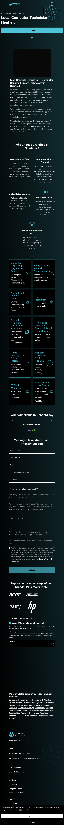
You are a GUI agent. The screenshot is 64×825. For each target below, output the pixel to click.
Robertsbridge (14, 713)
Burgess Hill (27, 710)
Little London (43, 716)
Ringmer (49, 708)
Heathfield (50, 703)
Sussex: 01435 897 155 (23, 618)
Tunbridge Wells (22, 716)
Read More (39, 401)
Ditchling (17, 710)
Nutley (20, 708)
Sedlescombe (40, 708)
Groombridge (34, 713)
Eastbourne (13, 700)
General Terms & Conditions (19, 740)
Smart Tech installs (16, 793)
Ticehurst (24, 713)
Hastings (35, 703)
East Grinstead (38, 710)
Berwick (40, 700)
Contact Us (32, 30)
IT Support (13, 785)
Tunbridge (44, 713)
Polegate (21, 700)
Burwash (19, 705)
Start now (14, 645)
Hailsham (27, 703)
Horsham (33, 716)
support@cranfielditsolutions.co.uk (28, 623)
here (20, 810)
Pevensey (19, 703)
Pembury (12, 716)
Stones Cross (31, 700)
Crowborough (28, 708)
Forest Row (48, 710)
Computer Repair (15, 789)
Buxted (39, 705)
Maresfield (13, 708)
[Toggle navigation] (52, 4)
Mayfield (32, 705)
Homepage (13, 803)
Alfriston (47, 700)
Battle (26, 705)
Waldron (12, 705)
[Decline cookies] (32, 822)
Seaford (12, 703)
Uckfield (45, 705)
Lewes (11, 710)
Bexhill (42, 703)
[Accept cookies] (32, 816)
